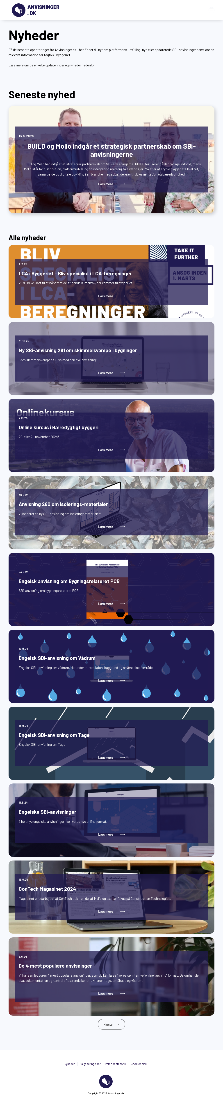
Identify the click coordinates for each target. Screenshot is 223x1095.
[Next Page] (111, 1024)
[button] (211, 10)
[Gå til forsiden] (36, 10)
